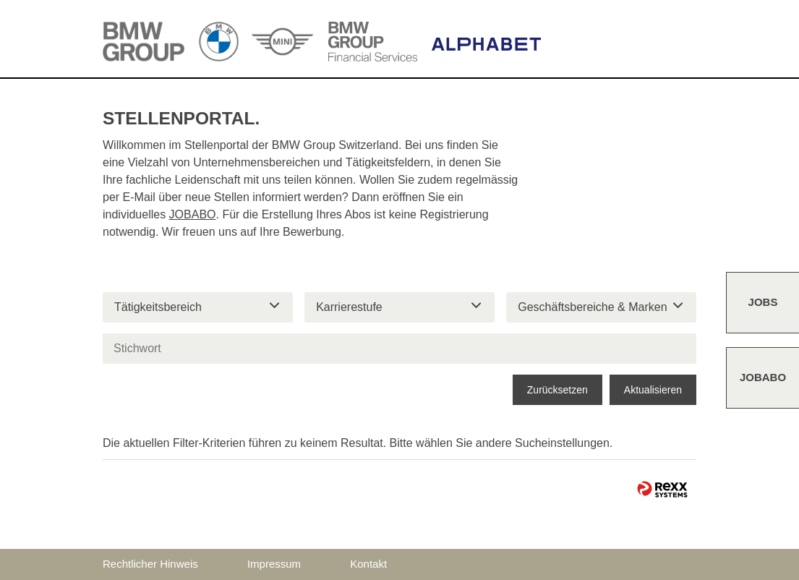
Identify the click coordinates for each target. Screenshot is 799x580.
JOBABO (192, 214)
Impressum (274, 564)
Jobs (763, 302)
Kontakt (368, 564)
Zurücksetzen (557, 390)
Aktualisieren (653, 390)
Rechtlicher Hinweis (150, 564)
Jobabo (763, 377)
